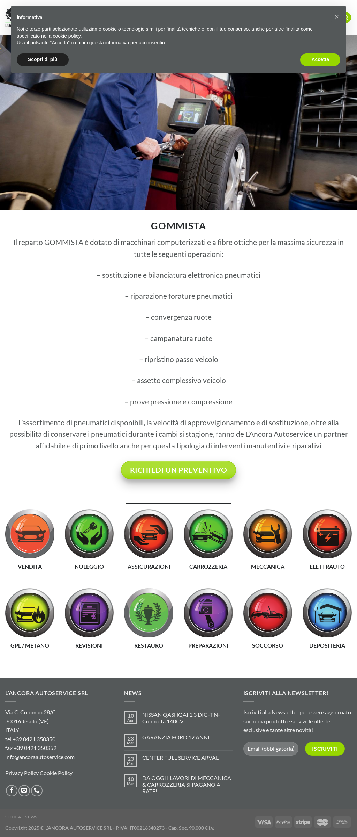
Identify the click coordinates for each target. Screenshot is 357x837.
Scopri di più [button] (43, 59)
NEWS (30, 817)
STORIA (13, 817)
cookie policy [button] (67, 36)
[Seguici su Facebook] (11, 790)
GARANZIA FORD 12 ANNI (176, 737)
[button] (336, 16)
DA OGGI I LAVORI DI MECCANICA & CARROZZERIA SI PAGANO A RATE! (186, 784)
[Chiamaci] (37, 790)
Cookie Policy (56, 773)
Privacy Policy (22, 773)
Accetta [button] (320, 59)
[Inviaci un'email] (24, 790)
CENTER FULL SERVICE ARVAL (180, 757)
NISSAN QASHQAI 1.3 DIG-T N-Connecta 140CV (181, 717)
